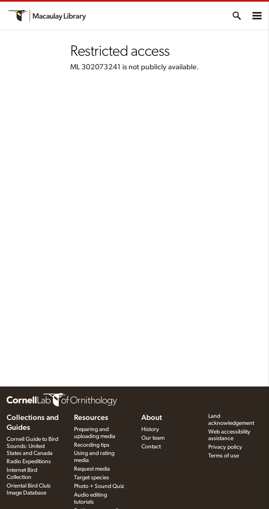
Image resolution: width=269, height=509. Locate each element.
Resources (91, 418)
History (150, 429)
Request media (92, 469)
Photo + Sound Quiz (99, 486)
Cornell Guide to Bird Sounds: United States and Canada (32, 446)
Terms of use (223, 456)
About (151, 418)
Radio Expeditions (29, 461)
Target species (91, 478)
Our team (152, 438)
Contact (151, 447)
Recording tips (92, 445)
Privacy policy (225, 447)
